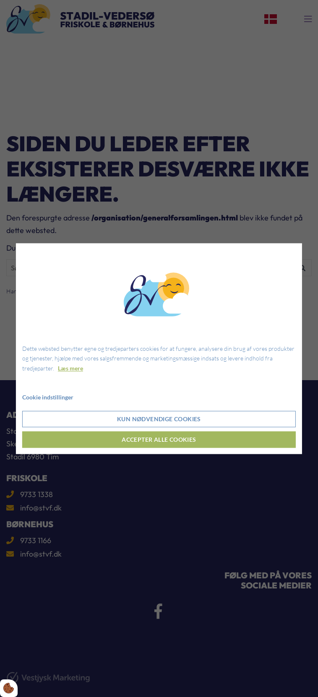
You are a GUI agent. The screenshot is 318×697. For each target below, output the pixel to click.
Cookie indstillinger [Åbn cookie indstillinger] (47, 397)
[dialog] (159, 348)
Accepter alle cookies (159, 439)
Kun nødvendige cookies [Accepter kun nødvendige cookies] (159, 418)
